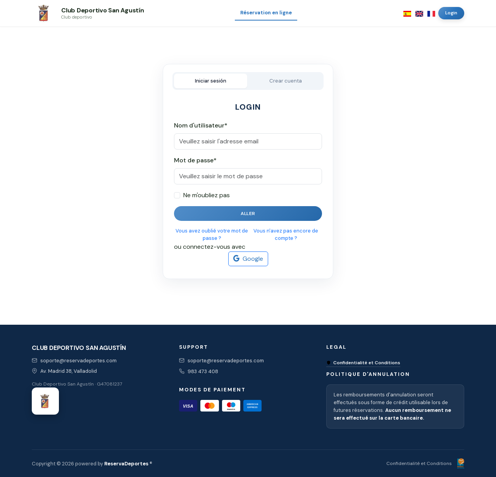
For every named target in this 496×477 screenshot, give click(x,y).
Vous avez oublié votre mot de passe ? (212, 234)
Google (248, 258)
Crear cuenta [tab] (285, 80)
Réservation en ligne (266, 12)
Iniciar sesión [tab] (210, 80)
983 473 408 (203, 371)
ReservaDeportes (126, 463)
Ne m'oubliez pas (206, 195)
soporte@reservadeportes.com (78, 360)
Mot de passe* (195, 160)
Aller (248, 213)
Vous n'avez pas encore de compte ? (285, 234)
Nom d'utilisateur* (200, 125)
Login (451, 13)
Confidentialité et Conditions (363, 363)
